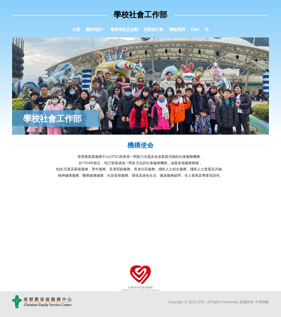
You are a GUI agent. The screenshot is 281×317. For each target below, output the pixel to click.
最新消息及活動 (124, 29)
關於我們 (94, 29)
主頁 (76, 29)
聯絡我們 (177, 29)
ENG (195, 29)
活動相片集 (154, 29)
